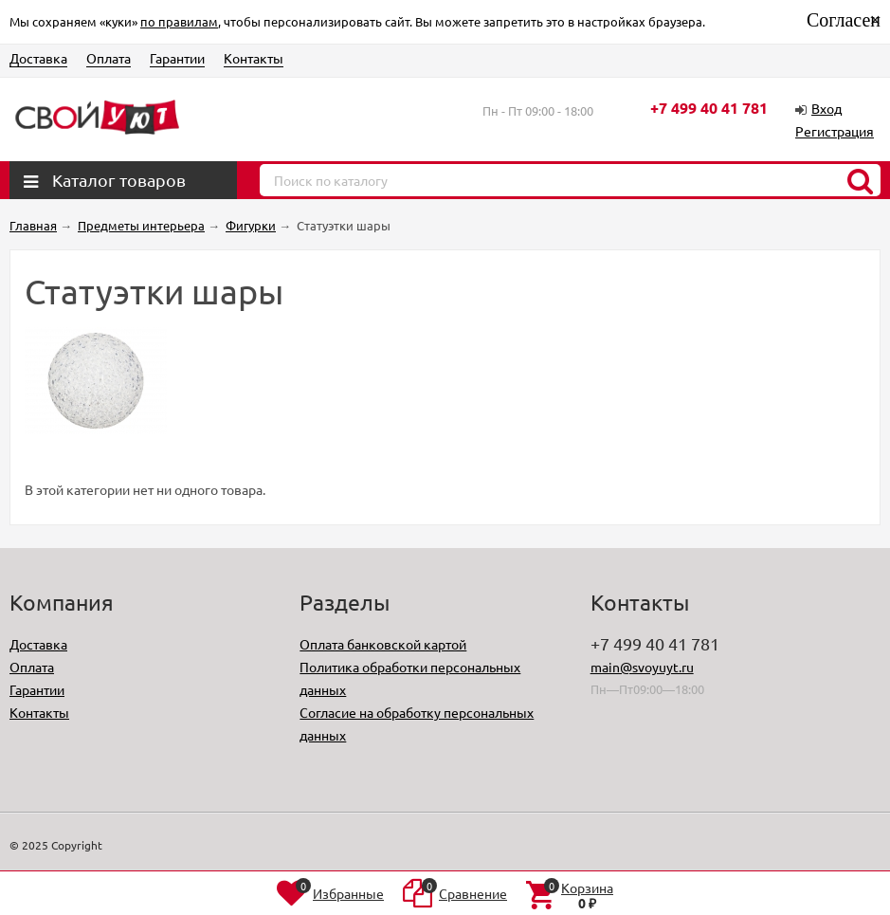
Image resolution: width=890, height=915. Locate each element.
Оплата (108, 57)
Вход (826, 108)
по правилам (179, 21)
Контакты (253, 57)
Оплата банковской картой (383, 643)
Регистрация (834, 130)
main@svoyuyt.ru (642, 666)
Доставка (38, 57)
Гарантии (177, 57)
